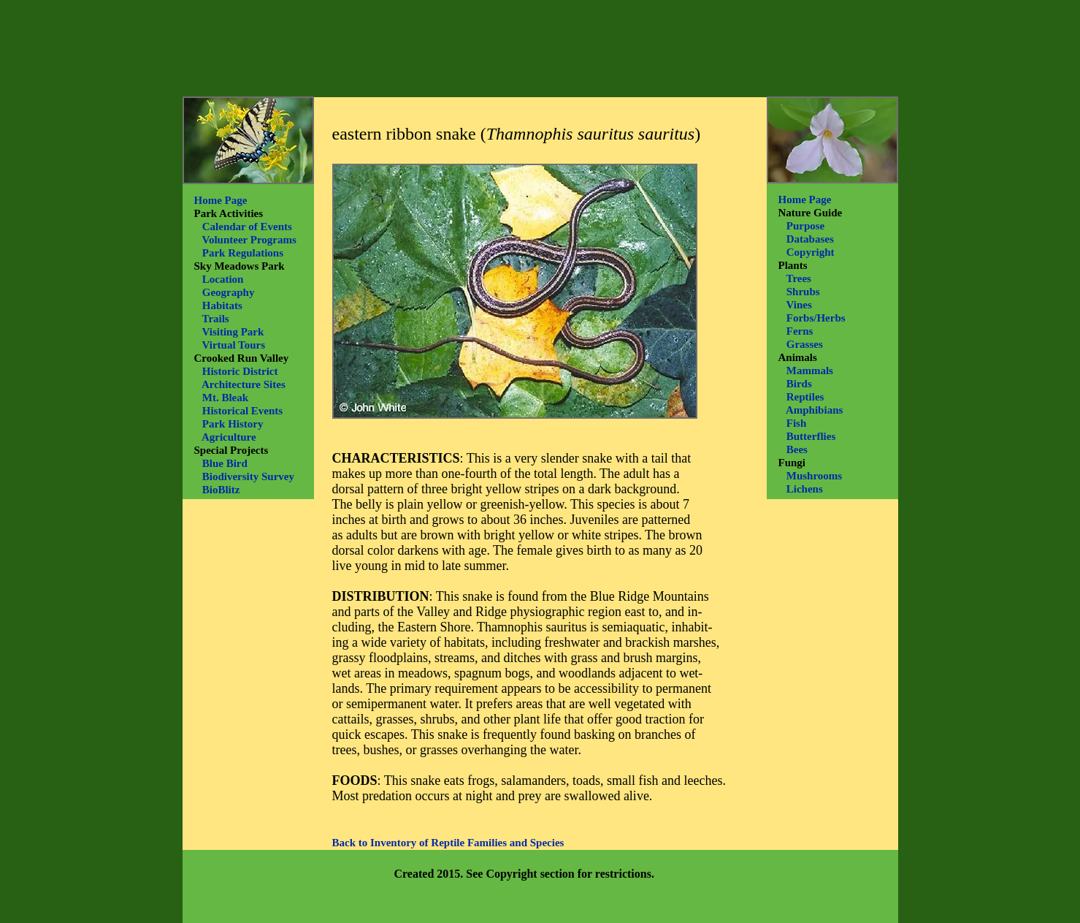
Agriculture (229, 437)
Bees (797, 449)
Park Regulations (242, 253)
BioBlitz (221, 489)
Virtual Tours (233, 345)
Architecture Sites (244, 384)
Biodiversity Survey (248, 476)
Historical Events (242, 411)
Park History (233, 424)
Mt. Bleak (225, 397)
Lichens (804, 489)
